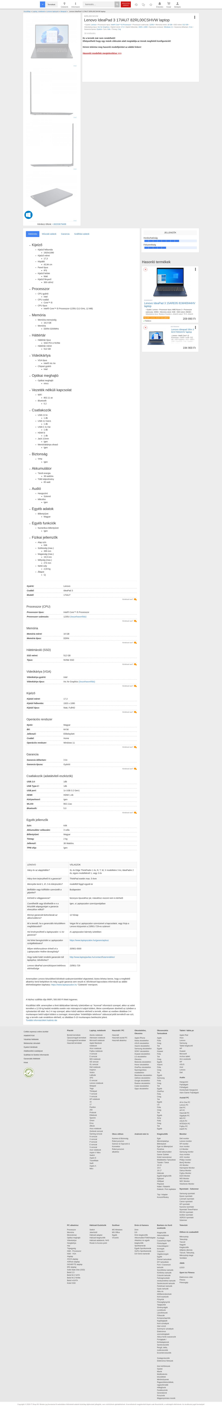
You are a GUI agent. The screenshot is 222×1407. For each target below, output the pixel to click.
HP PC (182, 1110)
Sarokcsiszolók (164, 1345)
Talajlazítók (161, 1305)
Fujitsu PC (184, 1126)
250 (91, 1110)
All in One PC (185, 1102)
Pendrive (160, 1149)
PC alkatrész (72, 1225)
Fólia (159, 1041)
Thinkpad (93, 1091)
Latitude (93, 1075)
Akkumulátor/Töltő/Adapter (145, 1238)
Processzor (71, 1230)
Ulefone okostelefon (142, 1078)
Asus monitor (185, 1154)
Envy (92, 1123)
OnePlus (160, 1091)
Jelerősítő (93, 1232)
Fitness (182, 1280)
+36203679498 (59, 224)
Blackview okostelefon (143, 1075)
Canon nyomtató (186, 1202)
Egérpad (160, 1179)
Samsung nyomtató (187, 1194)
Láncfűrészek (163, 1313)
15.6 (185, 314)
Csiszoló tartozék (163, 1275)
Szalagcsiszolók (163, 1358)
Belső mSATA (73, 1280)
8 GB (187, 337)
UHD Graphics (179, 339)
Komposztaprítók (163, 1318)
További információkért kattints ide (41, 1020)
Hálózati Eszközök (98, 1225)
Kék (108, 29)
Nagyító (183, 1245)
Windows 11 (168, 27)
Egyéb (159, 1049)
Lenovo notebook (96, 1083)
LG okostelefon (141, 1057)
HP (181, 1048)
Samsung (161, 1078)
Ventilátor (183, 1258)
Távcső (182, 1242)
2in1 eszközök (185, 1059)
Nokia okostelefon (142, 1041)
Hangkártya (71, 1243)
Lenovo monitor (186, 1141)
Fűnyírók (160, 1299)
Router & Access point (98, 1243)
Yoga (92, 1088)
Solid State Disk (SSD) (76, 1270)
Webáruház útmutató (32, 1043)
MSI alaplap (71, 1267)
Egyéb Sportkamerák (143, 1248)
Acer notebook (95, 1150)
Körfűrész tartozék (164, 1273)
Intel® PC (183, 1129)
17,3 (122, 27)
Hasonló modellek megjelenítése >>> (102, 53)
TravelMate (94, 1161)
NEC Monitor (185, 1181)
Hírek (26, 1063)
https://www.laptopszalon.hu (64, 984)
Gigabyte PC (185, 1116)
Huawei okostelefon (142, 1054)
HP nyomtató (185, 1204)
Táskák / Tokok (163, 1162)
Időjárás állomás (186, 1250)
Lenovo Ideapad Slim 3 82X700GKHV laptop (182, 330)
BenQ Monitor (185, 1162)
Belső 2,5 (70, 1272)
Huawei (160, 1051)
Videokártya (71, 1240)
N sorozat (93, 1137)
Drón (136, 1230)
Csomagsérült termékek (76, 1040)
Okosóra (138, 1059)
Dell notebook (95, 1067)
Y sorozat (93, 1094)
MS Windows (117, 1230)
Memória (70, 1232)
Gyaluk (163, 1369)
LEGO (182, 1268)
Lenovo (93, 25)
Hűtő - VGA (71, 1254)
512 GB (185, 25)
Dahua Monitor (185, 1171)
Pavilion (93, 1107)
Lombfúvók (161, 1310)
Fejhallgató (184, 1085)
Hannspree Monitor (187, 1168)
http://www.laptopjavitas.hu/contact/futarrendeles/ (92, 957)
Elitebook (93, 1115)
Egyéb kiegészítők (164, 1176)
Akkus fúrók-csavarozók (166, 1337)
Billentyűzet (161, 1144)
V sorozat (93, 1096)
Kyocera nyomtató (187, 1207)
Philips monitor (185, 1160)
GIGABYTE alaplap (75, 1264)
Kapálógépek (162, 1321)
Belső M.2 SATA (73, 1275)
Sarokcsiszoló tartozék (166, 1283)
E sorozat (93, 1056)
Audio (182, 1077)
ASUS (182, 1064)
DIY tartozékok (163, 1262)
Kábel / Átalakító (164, 1187)
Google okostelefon (142, 1081)
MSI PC (183, 1118)
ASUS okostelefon (142, 1043)
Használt (115, 1035)
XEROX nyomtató (187, 1218)
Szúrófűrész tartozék (165, 1270)
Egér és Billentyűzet (165, 1146)
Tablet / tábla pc (187, 1030)
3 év (190, 27)
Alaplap (70, 1256)
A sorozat (93, 1054)
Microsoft (183, 1054)
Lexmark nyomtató (187, 1199)
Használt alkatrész (119, 1040)
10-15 (159, 1165)
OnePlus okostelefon (143, 1067)
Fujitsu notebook (96, 1051)
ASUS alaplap (73, 1259)
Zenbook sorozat (96, 1131)
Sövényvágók (164, 1307)
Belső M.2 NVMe (74, 1278)
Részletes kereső (126, 4)
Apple (159, 1038)
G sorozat (93, 1080)
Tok (158, 1046)
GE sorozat (94, 1062)
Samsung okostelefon (143, 1049)
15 (90, 1102)
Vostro (92, 1072)
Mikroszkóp (184, 1237)
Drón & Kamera (142, 1225)
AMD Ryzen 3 (177, 309)
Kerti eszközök (163, 1297)
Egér (159, 1138)
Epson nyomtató (186, 1196)
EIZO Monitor (185, 1176)
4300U (156, 312)
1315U (182, 337)
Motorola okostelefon (143, 1062)
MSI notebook (95, 1059)
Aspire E (93, 1158)
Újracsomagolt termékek (76, 1038)
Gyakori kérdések (30, 1047)
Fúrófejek (162, 1238)
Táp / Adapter (162, 1195)
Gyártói (99, 29)
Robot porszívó (118, 1141)
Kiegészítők (162, 1134)
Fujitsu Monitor (185, 1173)
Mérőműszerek (163, 1380)
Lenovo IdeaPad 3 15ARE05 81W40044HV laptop (169, 305)
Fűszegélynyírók (164, 1302)
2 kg (119, 29)
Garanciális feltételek (32, 1059)
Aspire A (93, 1166)
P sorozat (93, 1142)
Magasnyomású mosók (166, 1398)
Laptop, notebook (98, 1030)
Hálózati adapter (96, 1235)
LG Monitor (184, 1149)
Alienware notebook (97, 1038)
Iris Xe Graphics (103, 27)
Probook (93, 1113)
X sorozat (93, 1139)
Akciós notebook (96, 1035)
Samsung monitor (186, 1152)
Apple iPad (184, 1035)
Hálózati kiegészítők (97, 1238)
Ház (68, 1246)
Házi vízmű (161, 1326)
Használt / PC (118, 1030)
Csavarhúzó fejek (165, 1241)
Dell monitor (184, 1138)
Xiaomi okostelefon (142, 1046)
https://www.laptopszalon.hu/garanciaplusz (89, 940)
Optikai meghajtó (73, 1238)
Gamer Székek (163, 1154)
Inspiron (93, 1070)
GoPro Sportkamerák (143, 1251)
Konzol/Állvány (163, 1197)
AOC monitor (185, 1157)
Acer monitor (185, 1146)
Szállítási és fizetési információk (36, 1055)
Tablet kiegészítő (186, 1046)
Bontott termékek (74, 1035)
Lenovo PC (184, 1105)
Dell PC (183, 1108)
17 (90, 1104)
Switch (92, 1155)
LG (158, 1105)
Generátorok (162, 1393)
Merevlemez (72, 1235)
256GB (188, 312)
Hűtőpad (160, 1181)
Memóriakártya (163, 1141)
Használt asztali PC (119, 1038)
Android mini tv (142, 1134)
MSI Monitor (184, 1179)
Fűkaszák (161, 1315)
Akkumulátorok (164, 1235)
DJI (136, 1232)
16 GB (170, 25)
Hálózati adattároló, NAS (99, 1240)
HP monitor (184, 1144)
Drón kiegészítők (141, 1235)
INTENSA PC (185, 1124)
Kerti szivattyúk (163, 1323)
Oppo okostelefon (141, 1089)
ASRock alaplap (74, 1262)
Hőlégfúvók (161, 1388)
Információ (75, 4)
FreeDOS (179, 341)
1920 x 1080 (142, 27)
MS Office (116, 1232)
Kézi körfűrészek (165, 1366)
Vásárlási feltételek (31, 1039)
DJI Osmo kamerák (143, 1254)
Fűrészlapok (163, 1243)
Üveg (159, 1043)
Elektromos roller (186, 1277)
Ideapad (93, 1086)
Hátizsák (160, 1173)
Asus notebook (95, 1129)
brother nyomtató (186, 1215)
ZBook (92, 1126)
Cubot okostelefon (142, 1086)
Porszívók (161, 1396)
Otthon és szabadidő (189, 1232)
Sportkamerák (140, 1246)
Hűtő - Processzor (74, 1251)
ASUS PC (183, 1121)
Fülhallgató (184, 1087)
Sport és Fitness (187, 1272)
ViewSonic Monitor (187, 1184)
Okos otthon (117, 1134)
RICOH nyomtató (186, 1212)
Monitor (183, 1134)
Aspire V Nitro (96, 1153)
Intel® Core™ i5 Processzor (121, 25)
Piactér (70, 1030)
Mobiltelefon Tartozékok (166, 1160)
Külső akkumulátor (164, 1152)
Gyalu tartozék (162, 1289)
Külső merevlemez (164, 1157)
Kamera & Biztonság (120, 1138)
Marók (161, 1372)
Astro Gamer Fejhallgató (189, 1093)
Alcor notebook (95, 1048)
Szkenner (183, 1220)
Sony (159, 1118)
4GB (173, 312)
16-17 (159, 1171)
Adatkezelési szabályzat (33, 1051)
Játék (182, 1263)
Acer (181, 1067)
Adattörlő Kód (29, 1036)
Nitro (91, 1169)
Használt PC (184, 1113)
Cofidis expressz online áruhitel (36, 1032)
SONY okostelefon (142, 1051)
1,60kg (177, 343)
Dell (181, 1072)
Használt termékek (74, 1043)
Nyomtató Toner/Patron (189, 1210)
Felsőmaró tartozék (164, 1286)
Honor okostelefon (142, 1065)
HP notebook (95, 1099)
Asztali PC (184, 1098)
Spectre (93, 1118)
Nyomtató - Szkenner (189, 1189)
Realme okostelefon (142, 1083)
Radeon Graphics (165, 314)
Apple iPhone (140, 1038)
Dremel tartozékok (165, 1259)
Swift (91, 1163)
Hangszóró (184, 1082)
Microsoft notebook (97, 1040)
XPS (91, 1078)
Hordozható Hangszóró (189, 1090)
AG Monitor (184, 1165)
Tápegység (71, 1248)
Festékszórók (162, 1390)
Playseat (160, 1184)
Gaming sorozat (96, 1134)
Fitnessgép (184, 1283)
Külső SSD (71, 1283)
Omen (92, 1121)
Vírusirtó (115, 1238)
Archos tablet (185, 1056)
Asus (182, 1038)
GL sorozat (94, 1064)
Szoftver (116, 1225)
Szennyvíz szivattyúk (165, 1329)
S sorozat (93, 1147)
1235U (151, 25)
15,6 (187, 339)
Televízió (184, 1225)
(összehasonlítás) (78, 616)
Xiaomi (160, 1065)
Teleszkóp (183, 1239)
